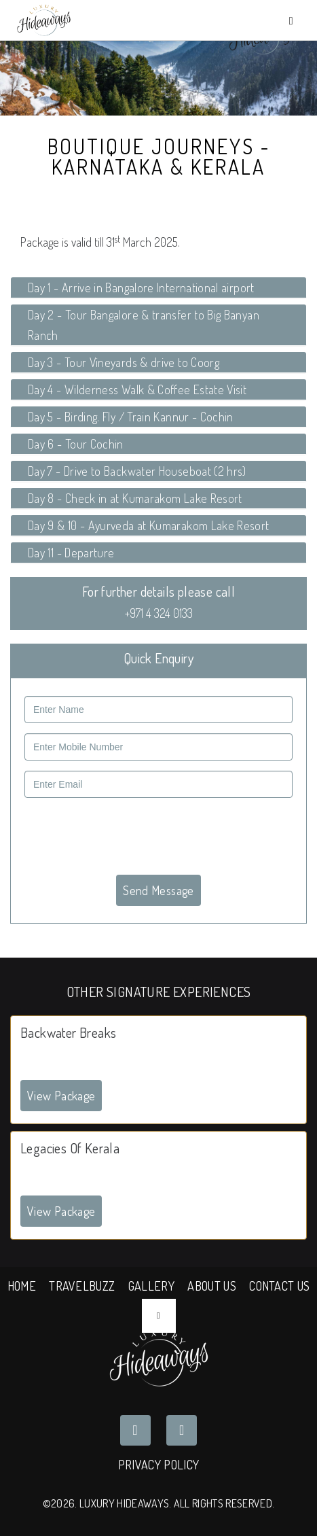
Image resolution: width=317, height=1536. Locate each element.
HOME (21, 1285)
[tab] (158, 287)
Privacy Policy (158, 1464)
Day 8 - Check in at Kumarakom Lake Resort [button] (135, 498)
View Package (61, 1095)
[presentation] (127, 834)
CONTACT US (279, 1285)
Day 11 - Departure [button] (71, 552)
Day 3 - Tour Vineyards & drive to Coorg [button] (123, 362)
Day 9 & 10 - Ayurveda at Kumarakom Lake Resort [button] (148, 525)
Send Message (158, 890)
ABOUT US (211, 1285)
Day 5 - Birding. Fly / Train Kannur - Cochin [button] (131, 416)
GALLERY (151, 1285)
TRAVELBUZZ (82, 1285)
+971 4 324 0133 (159, 613)
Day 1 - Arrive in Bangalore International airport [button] (141, 287)
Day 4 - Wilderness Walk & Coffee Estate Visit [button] (137, 389)
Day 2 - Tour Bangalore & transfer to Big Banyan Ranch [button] (143, 325)
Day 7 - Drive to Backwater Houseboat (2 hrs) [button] (137, 471)
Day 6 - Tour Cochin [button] (76, 443)
